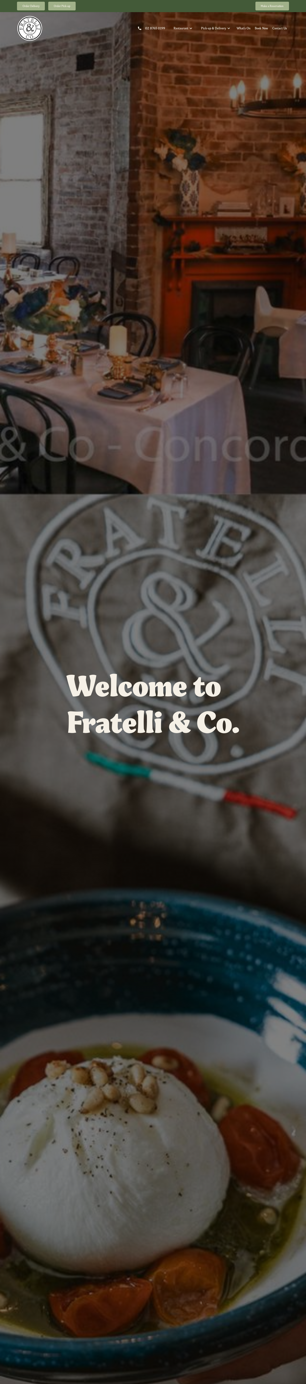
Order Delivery (31, 6)
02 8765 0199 (155, 28)
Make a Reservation (272, 6)
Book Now (261, 28)
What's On (244, 28)
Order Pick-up (62, 6)
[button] (183, 28)
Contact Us (279, 28)
